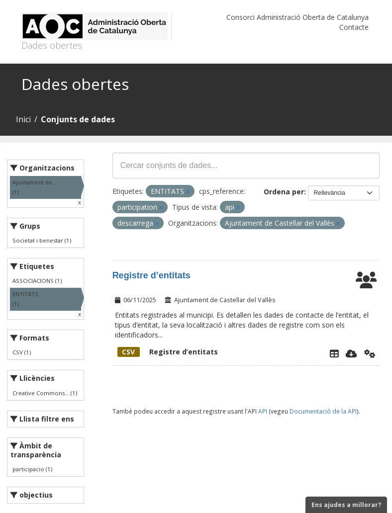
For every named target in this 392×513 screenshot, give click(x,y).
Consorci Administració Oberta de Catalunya (297, 17)
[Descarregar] (351, 353)
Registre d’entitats (151, 275)
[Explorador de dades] (334, 353)
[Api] (370, 353)
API (262, 411)
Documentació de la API (323, 411)
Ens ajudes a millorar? (346, 505)
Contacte (354, 27)
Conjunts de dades (78, 119)
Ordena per (284, 191)
